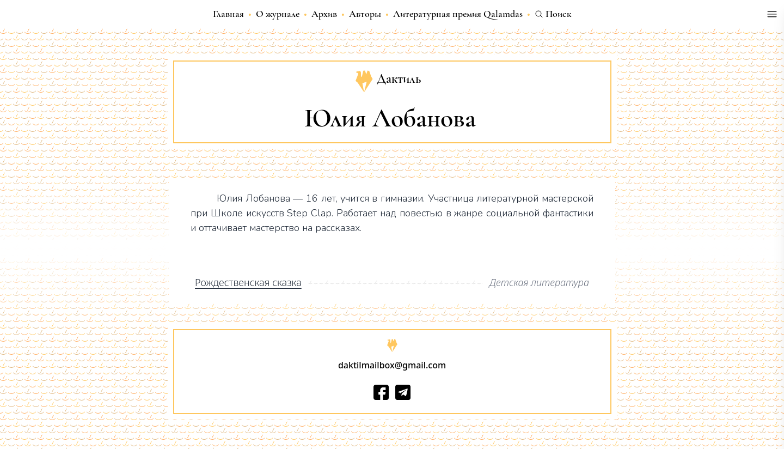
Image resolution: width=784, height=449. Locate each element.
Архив (324, 14)
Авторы (365, 14)
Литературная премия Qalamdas (458, 14)
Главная (228, 14)
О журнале (277, 14)
